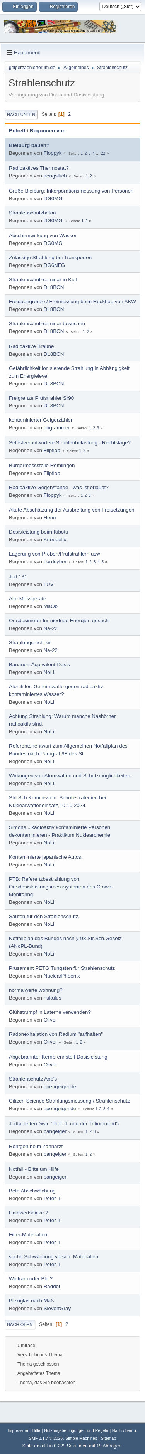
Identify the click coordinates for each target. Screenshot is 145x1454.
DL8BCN (54, 287)
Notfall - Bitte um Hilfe (34, 1169)
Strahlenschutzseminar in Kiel (43, 279)
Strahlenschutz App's (33, 1079)
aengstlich (55, 176)
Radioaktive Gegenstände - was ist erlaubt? (59, 487)
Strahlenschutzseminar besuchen (47, 323)
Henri (50, 517)
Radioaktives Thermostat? (39, 168)
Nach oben (20, 1324)
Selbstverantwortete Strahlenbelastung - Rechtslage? (70, 443)
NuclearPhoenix (62, 976)
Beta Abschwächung (32, 1191)
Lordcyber (55, 561)
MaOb (51, 606)
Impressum (17, 1430)
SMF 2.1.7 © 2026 (46, 1438)
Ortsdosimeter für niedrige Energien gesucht (59, 620)
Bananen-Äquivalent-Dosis (39, 664)
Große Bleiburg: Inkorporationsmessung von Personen (71, 191)
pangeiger (55, 1131)
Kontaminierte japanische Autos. (45, 857)
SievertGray (57, 1308)
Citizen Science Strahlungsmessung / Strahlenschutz (69, 1101)
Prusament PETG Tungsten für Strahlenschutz (62, 968)
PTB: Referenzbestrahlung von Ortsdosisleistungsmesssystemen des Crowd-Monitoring (61, 886)
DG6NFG (54, 265)
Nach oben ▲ (125, 1430)
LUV (49, 584)
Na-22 (51, 628)
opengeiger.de (60, 1086)
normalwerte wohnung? (36, 990)
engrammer (57, 428)
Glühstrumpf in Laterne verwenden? (50, 1012)
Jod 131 (18, 576)
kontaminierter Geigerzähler (40, 420)
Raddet (52, 1286)
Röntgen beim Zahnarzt (36, 1146)
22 (103, 153)
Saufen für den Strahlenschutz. (44, 916)
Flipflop (52, 450)
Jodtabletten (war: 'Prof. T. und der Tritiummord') (64, 1123)
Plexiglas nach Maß (31, 1301)
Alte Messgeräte (27, 598)
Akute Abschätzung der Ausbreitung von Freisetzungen (72, 510)
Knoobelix (55, 539)
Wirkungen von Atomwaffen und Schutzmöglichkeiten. (70, 776)
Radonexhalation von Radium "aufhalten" (56, 1034)
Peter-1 (52, 1198)
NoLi (49, 672)
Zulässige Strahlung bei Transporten (50, 257)
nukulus (52, 998)
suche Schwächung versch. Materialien (53, 1257)
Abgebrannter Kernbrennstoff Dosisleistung (58, 1057)
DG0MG (53, 198)
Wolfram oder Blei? (31, 1279)
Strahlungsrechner (30, 642)
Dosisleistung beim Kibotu (38, 532)
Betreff (17, 130)
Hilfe (36, 1430)
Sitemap (108, 1438)
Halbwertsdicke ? (28, 1213)
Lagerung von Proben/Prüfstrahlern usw (54, 554)
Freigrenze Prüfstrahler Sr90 (41, 398)
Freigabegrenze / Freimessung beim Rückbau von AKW (72, 301)
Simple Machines (81, 1438)
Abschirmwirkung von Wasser (43, 235)
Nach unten (21, 114)
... (98, 153)
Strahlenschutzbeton (32, 213)
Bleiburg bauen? (29, 145)
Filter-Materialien (28, 1235)
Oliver (50, 1020)
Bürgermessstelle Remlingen (42, 465)
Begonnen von (51, 130)
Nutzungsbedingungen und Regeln (76, 1430)
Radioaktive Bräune (31, 346)
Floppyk (53, 153)
